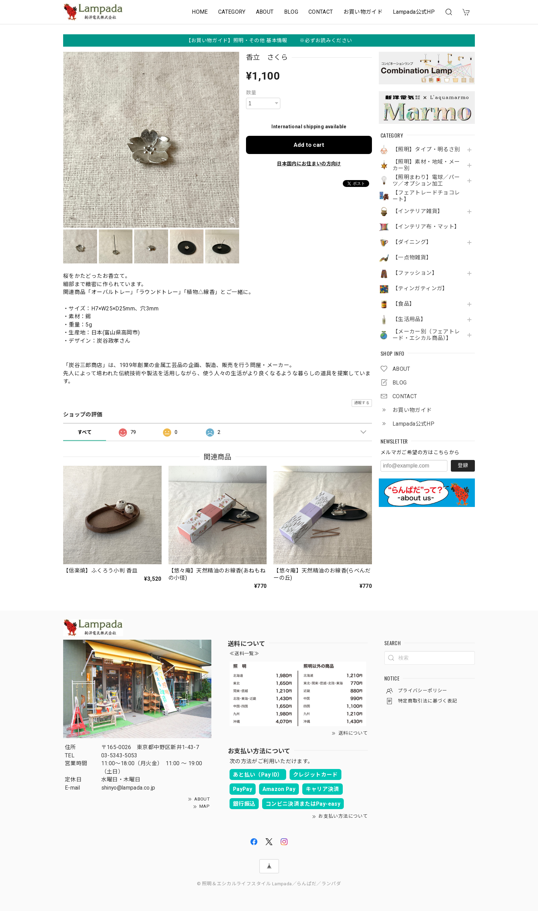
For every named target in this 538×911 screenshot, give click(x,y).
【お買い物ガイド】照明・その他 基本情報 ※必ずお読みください (269, 40)
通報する (362, 403)
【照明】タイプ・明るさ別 (426, 149)
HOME (200, 12)
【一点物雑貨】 (412, 258)
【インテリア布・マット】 (426, 227)
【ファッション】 (415, 273)
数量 (251, 93)
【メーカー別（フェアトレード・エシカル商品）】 (426, 335)
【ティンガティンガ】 (420, 288)
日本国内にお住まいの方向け (309, 163)
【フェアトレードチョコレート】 (426, 196)
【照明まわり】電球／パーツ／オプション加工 (426, 180)
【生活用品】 (409, 319)
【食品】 (404, 304)
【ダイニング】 (412, 242)
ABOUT (265, 12)
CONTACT (320, 12)
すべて (85, 432)
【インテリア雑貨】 (418, 211)
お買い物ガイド (363, 12)
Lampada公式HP (414, 12)
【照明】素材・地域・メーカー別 (426, 165)
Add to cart (309, 144)
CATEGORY (232, 12)
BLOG (291, 12)
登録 (463, 465)
